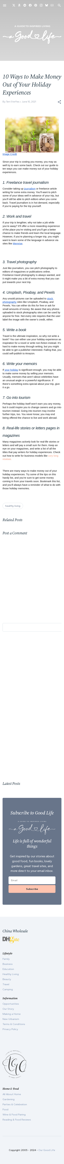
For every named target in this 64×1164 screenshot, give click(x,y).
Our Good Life (46, 1150)
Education (8, 969)
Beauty (7, 979)
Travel (6, 984)
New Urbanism (11, 1019)
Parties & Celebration (15, 1104)
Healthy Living (11, 974)
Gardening (9, 1099)
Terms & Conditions (14, 1024)
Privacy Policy (10, 1029)
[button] (59, 102)
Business (8, 964)
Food (5, 1109)
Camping (8, 989)
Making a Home (12, 1013)
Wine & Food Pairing (14, 1114)
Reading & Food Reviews (17, 1119)
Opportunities (11, 1003)
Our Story (8, 1008)
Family (6, 958)
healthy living (12, 505)
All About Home (12, 1094)
